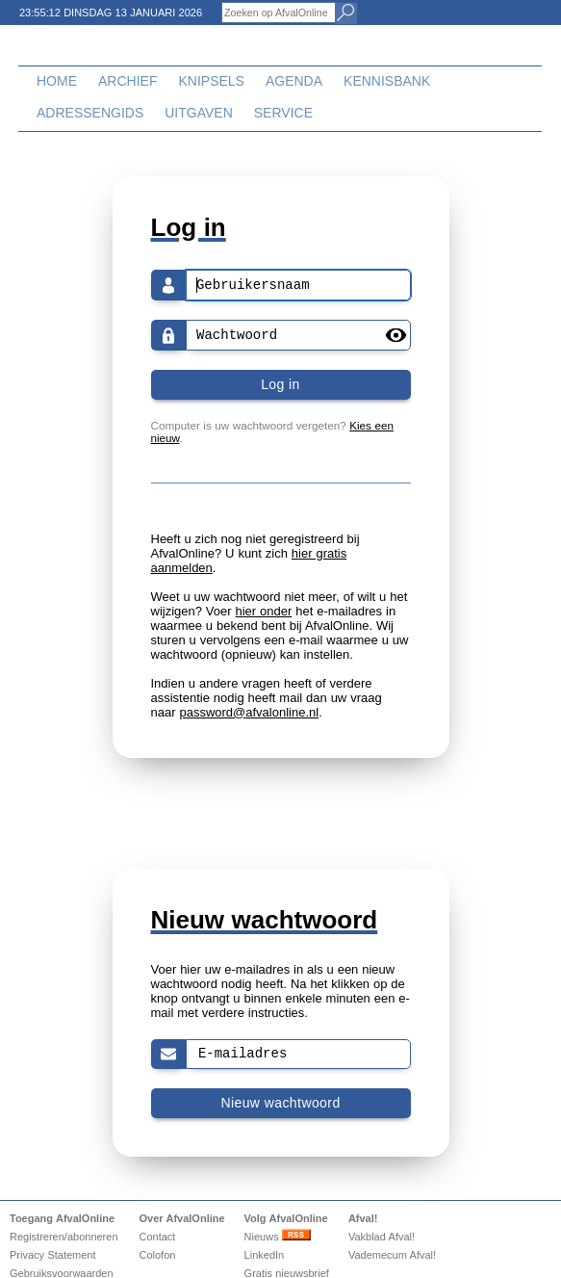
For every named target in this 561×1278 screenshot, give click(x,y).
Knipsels (210, 81)
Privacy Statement (53, 1255)
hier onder (264, 611)
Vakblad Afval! (381, 1236)
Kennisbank (387, 81)
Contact (157, 1236)
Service (283, 112)
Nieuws (277, 1236)
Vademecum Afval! (392, 1255)
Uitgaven (199, 112)
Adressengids (90, 112)
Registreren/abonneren (64, 1236)
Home (57, 81)
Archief (127, 81)
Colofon (157, 1255)
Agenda (294, 81)
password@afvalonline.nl (249, 712)
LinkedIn (264, 1255)
